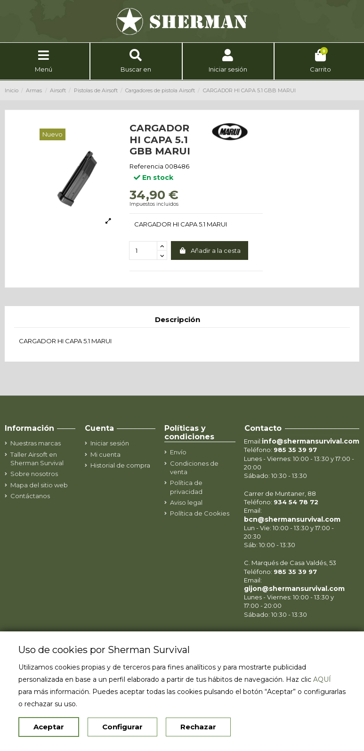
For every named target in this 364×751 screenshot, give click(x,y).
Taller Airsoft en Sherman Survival (37, 459)
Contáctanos (30, 496)
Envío (178, 452)
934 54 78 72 (296, 502)
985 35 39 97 (295, 449)
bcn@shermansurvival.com (292, 519)
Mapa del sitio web (39, 485)
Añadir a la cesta (209, 250)
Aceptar (48, 726)
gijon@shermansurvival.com (294, 588)
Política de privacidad (186, 487)
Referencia (146, 166)
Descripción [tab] (177, 319)
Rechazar (198, 726)
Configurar (122, 726)
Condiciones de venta (194, 468)
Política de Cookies (199, 513)
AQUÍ (322, 679)
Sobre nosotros (34, 473)
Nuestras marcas (35, 443)
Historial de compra (120, 465)
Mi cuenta (105, 454)
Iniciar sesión (109, 443)
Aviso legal (186, 502)
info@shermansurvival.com (310, 441)
